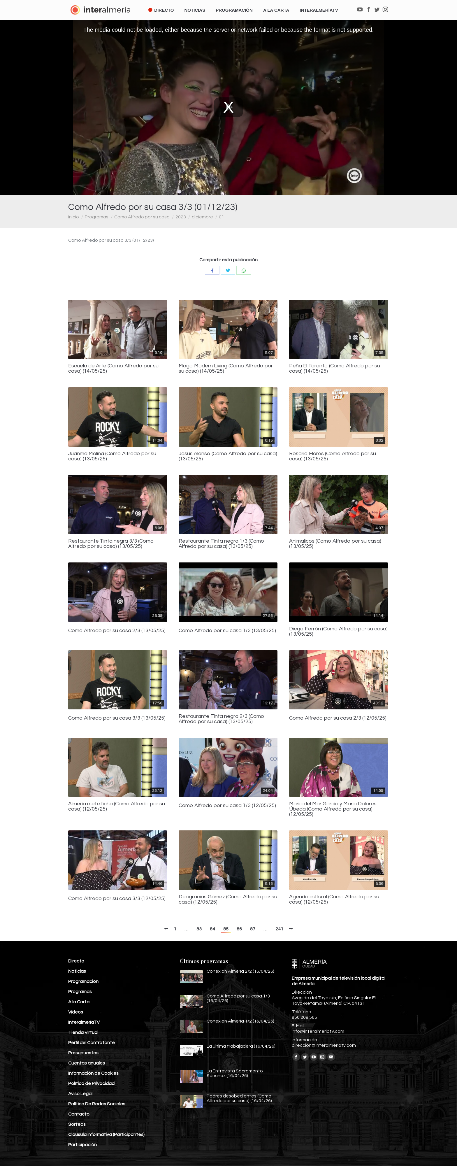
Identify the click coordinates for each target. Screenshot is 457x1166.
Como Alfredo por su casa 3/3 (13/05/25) (117, 718)
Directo (76, 961)
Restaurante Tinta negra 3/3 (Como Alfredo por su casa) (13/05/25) (111, 544)
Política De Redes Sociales (96, 1104)
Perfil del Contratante (91, 1042)
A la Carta (78, 1002)
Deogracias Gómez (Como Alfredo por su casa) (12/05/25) (228, 899)
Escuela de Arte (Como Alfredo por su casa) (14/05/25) (113, 368)
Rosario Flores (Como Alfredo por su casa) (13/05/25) (332, 456)
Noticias (77, 971)
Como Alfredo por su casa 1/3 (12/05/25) (227, 805)
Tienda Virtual (83, 1032)
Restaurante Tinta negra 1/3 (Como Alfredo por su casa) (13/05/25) (221, 544)
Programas (96, 217)
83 (199, 929)
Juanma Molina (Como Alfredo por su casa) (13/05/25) (112, 456)
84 (212, 929)
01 (221, 217)
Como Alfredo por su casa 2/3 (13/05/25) (117, 630)
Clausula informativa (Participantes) (106, 1134)
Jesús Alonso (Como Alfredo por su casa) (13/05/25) (228, 456)
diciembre (202, 217)
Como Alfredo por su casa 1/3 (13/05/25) (227, 630)
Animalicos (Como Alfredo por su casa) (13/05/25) (335, 544)
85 (225, 929)
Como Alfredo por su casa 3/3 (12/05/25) (117, 898)
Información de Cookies (93, 1073)
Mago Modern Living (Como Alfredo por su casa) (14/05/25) (226, 368)
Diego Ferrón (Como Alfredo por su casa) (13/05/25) (338, 631)
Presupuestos (83, 1053)
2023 (180, 217)
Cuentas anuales (86, 1063)
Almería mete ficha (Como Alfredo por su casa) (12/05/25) (116, 806)
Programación (83, 981)
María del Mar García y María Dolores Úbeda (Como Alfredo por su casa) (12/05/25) (333, 809)
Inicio (73, 217)
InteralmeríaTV (84, 1022)
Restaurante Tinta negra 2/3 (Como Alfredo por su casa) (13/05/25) (221, 719)
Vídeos (75, 1012)
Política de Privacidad (91, 1083)
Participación (82, 1144)
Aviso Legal (80, 1093)
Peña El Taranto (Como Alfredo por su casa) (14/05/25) (334, 368)
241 (279, 929)
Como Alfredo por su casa (142, 217)
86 (239, 929)
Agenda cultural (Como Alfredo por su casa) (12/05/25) (334, 899)
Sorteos (77, 1124)
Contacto (78, 1114)
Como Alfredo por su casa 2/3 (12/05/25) (337, 718)
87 (252, 929)
